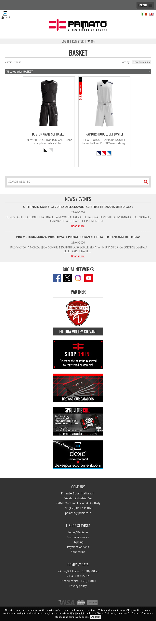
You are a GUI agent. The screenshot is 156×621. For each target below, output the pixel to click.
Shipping (78, 542)
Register (78, 41)
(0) (92, 41)
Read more (78, 226)
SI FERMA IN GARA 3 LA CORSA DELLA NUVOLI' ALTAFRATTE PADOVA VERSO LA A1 (78, 207)
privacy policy (80, 616)
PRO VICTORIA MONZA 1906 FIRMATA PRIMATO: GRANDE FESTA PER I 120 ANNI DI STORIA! (78, 237)
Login (65, 41)
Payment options (78, 547)
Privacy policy (78, 586)
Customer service (78, 537)
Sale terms (78, 552)
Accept (95, 616)
